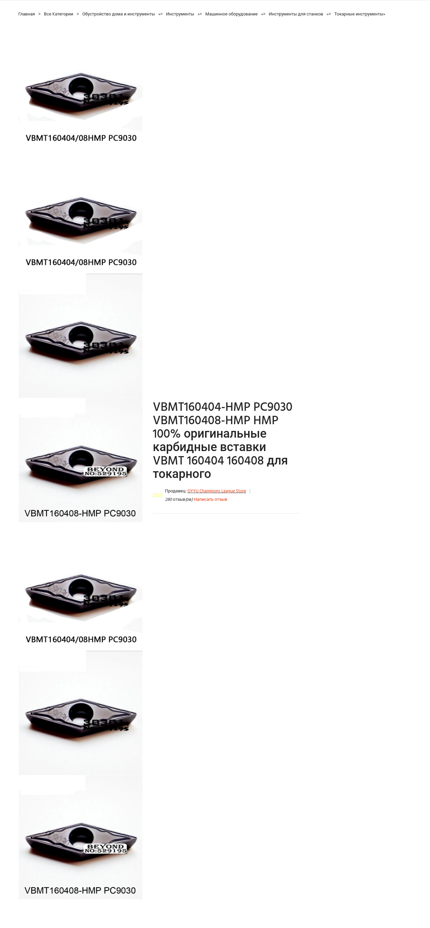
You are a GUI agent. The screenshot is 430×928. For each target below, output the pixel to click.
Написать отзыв (210, 499)
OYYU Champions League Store (216, 491)
